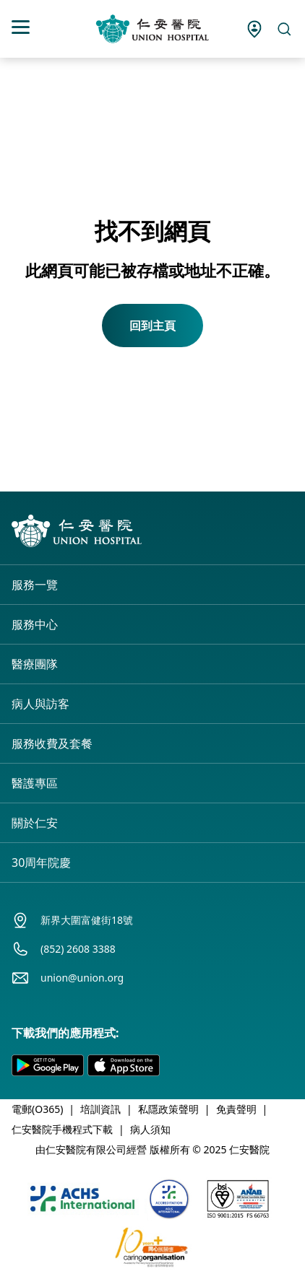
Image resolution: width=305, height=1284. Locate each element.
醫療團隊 (35, 664)
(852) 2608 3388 (78, 949)
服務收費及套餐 (52, 743)
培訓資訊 (100, 1109)
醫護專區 (35, 783)
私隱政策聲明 (168, 1109)
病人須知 (150, 1129)
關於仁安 (35, 823)
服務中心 (35, 624)
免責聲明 (236, 1109)
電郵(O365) (37, 1109)
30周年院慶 (41, 862)
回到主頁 (152, 325)
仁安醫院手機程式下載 (62, 1129)
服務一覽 (35, 585)
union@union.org (82, 977)
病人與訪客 (40, 704)
